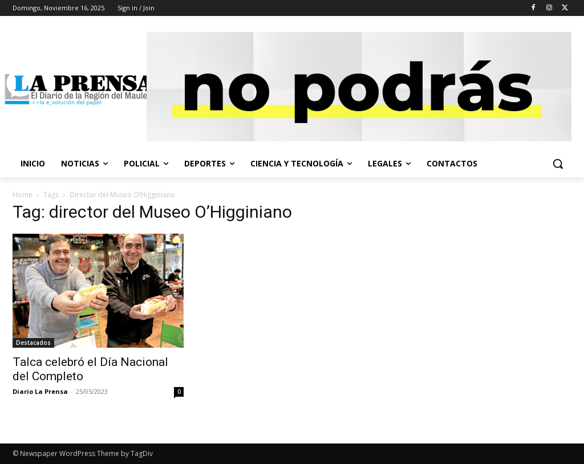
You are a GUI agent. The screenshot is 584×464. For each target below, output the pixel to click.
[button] (557, 163)
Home (23, 195)
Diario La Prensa (40, 391)
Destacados (33, 343)
